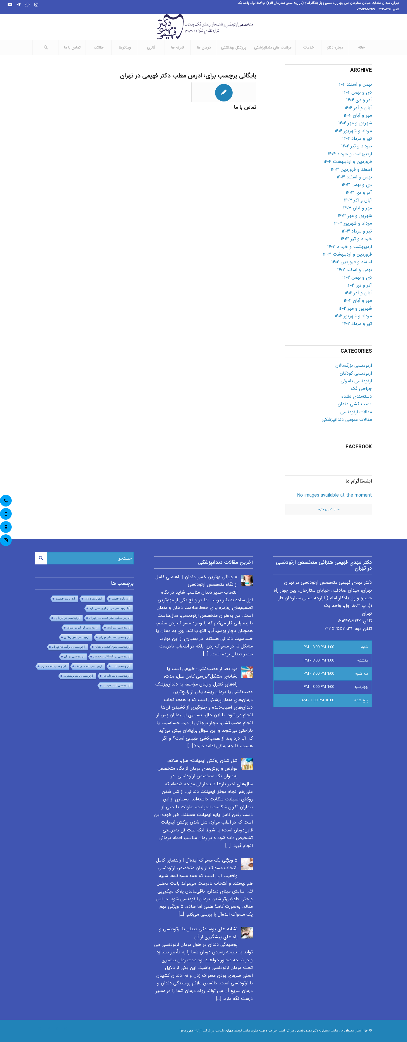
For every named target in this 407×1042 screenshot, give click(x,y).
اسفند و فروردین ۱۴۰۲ (351, 262)
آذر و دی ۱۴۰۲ (359, 285)
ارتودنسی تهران (74, 656)
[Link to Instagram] (36, 4)
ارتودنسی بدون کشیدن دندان (112, 646)
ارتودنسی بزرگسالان (353, 365)
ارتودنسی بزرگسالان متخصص (111, 656)
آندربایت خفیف (121, 598)
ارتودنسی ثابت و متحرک (78, 675)
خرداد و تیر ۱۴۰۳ (356, 238)
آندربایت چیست (65, 598)
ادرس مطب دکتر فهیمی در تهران (109, 617)
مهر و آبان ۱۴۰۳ (357, 208)
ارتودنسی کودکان (356, 373)
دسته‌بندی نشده (356, 396)
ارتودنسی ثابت (121, 666)
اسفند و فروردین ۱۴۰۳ (351, 169)
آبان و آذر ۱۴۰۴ (358, 107)
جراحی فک (361, 388)
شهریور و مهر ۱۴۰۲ (355, 308)
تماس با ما (245, 107)
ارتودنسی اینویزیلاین (76, 637)
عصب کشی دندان (355, 404)
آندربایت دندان (93, 598)
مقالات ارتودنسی (356, 412)
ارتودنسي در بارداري (67, 617)
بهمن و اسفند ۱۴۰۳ (354, 177)
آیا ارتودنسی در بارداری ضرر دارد (110, 608)
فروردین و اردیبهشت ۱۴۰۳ (347, 254)
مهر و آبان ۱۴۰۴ (358, 115)
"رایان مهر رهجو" (190, 1030)
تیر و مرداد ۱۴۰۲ (357, 323)
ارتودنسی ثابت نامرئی (116, 675)
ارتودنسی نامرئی (356, 381)
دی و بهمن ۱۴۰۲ (357, 277)
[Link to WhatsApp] (27, 4)
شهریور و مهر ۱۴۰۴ (355, 123)
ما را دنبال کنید (328, 509)
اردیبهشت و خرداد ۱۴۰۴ (350, 154)
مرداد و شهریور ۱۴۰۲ (353, 316)
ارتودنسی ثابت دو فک (88, 666)
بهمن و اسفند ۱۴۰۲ (354, 269)
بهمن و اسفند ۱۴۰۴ (354, 84)
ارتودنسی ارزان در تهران (82, 627)
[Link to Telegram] (18, 4)
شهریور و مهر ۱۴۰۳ (355, 215)
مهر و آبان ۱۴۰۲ (358, 300)
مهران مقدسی (224, 1030)
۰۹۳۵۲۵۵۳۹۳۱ (338, 628)
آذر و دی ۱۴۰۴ (359, 100)
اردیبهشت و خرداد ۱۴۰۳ (349, 246)
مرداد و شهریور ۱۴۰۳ (353, 223)
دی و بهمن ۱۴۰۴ (357, 92)
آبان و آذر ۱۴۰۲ (358, 293)
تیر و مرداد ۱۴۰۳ (356, 231)
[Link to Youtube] (10, 4)
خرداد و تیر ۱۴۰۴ (356, 146)
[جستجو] (45, 47)
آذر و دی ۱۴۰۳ (359, 192)
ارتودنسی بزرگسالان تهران (68, 646)
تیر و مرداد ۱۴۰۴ (357, 138)
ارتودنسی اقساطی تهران (114, 637)
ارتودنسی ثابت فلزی (53, 666)
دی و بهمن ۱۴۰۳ (356, 184)
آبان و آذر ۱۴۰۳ (358, 200)
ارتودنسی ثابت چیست (116, 685)
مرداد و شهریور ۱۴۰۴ (353, 131)
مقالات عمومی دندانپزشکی (347, 419)
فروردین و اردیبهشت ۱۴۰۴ (347, 161)
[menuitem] (361, 47)
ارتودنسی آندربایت (118, 627)
